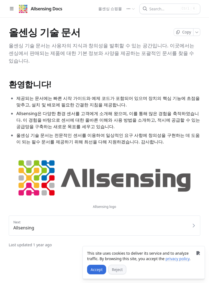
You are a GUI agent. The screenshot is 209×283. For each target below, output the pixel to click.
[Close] (197, 252)
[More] (196, 32)
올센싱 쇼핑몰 (110, 8)
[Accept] (96, 269)
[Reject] (117, 269)
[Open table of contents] (12, 9)
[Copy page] (183, 32)
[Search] (163, 9)
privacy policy (177, 258)
